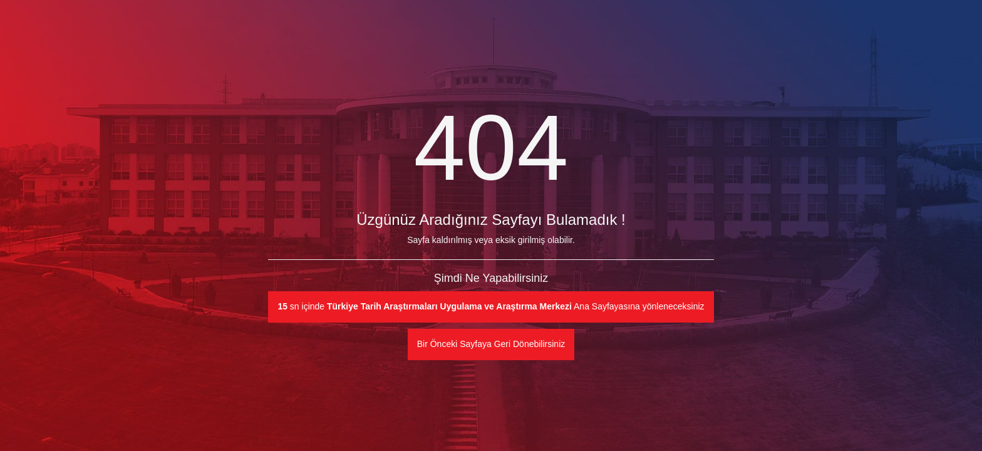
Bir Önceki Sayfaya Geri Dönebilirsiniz (491, 344)
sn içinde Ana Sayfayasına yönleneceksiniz (490, 306)
